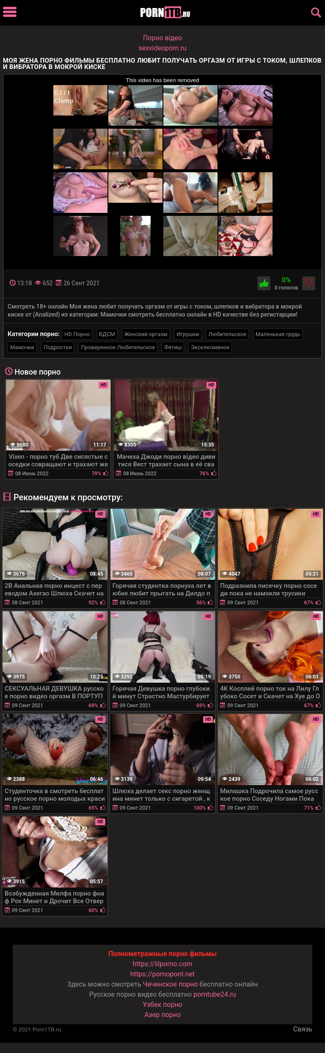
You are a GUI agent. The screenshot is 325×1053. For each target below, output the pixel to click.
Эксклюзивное (210, 347)
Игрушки (187, 334)
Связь (302, 1029)
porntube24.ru (214, 994)
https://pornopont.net (162, 974)
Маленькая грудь (278, 334)
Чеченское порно (170, 984)
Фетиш (173, 347)
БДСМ (107, 334)
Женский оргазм (146, 334)
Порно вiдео (162, 38)
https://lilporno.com (163, 964)
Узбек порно (162, 1005)
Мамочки (22, 347)
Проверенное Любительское (118, 347)
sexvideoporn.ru (162, 48)
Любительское (227, 334)
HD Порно (77, 334)
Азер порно (162, 1015)
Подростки (58, 347)
